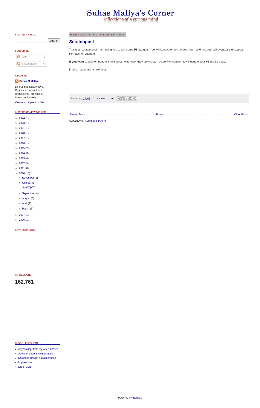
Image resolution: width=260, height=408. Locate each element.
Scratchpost (81, 41)
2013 (22, 158)
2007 (22, 214)
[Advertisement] (36, 313)
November (28, 177)
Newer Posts (77, 114)
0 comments (99, 98)
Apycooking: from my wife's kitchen (38, 349)
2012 (22, 163)
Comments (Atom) (95, 120)
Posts (22, 57)
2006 (22, 219)
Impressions (25, 362)
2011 (22, 168)
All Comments (27, 63)
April (25, 203)
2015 (22, 148)
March (26, 208)
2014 (22, 153)
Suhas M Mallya (28, 81)
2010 (22, 173)
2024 (22, 118)
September (28, 193)
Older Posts (241, 114)
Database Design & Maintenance (37, 357)
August (26, 198)
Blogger (136, 397)
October (27, 182)
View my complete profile (29, 102)
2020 (22, 133)
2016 (22, 143)
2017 (22, 138)
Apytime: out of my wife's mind (35, 353)
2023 (22, 123)
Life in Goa (24, 366)
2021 (22, 128)
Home (159, 114)
